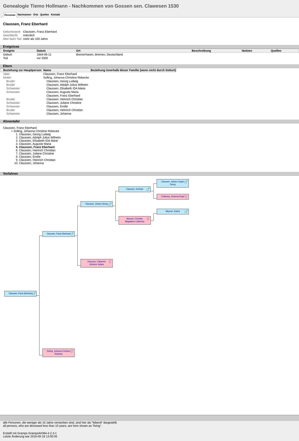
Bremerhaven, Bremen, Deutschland (99, 54)
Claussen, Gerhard (134, 189)
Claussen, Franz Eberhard (60, 74)
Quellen (44, 14)
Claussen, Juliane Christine (63, 102)
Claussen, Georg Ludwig (62, 81)
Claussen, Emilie (57, 106)
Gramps (22, 433)
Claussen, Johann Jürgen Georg (172, 183)
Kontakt (55, 14)
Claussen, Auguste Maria (62, 92)
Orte (35, 14)
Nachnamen (24, 14)
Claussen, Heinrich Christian (64, 99)
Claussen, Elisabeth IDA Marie (65, 88)
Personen (9, 15)
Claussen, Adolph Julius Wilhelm (67, 84)
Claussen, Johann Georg (96, 204)
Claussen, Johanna (58, 113)
